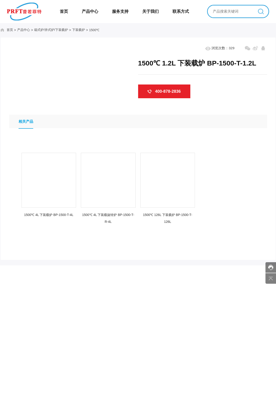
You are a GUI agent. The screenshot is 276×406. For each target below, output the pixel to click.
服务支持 (120, 11)
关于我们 (150, 11)
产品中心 (90, 11)
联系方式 (180, 11)
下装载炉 (77, 30)
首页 (64, 11)
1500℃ (92, 30)
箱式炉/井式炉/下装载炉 (49, 30)
